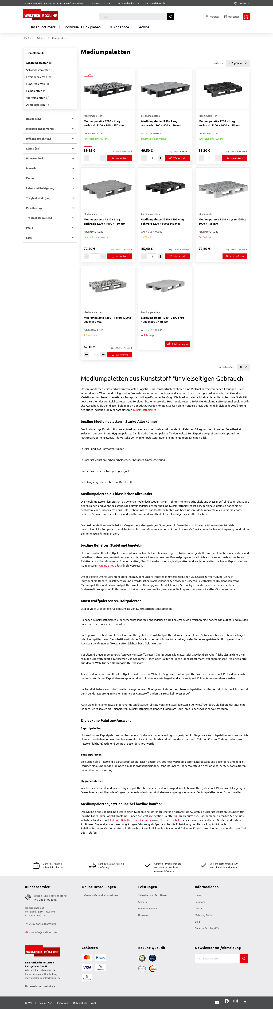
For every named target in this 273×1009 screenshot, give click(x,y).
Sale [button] (29, 237)
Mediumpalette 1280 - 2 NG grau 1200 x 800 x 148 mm (162, 320)
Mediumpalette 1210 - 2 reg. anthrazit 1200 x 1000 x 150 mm (104, 221)
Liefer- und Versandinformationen (100, 895)
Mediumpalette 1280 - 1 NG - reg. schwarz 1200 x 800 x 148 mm (163, 221)
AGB (93, 1002)
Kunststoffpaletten (145, 409)
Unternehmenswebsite (39, 986)
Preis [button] (29, 227)
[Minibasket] (246, 16)
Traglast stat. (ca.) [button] (38, 198)
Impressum (63, 1002)
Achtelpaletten (37, 104)
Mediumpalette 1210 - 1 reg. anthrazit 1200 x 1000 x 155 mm (219, 123)
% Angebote (119, 27)
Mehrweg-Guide (203, 915)
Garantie (143, 901)
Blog (197, 921)
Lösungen (200, 901)
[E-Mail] (217, 958)
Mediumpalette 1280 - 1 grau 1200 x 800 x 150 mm (107, 320)
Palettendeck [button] (35, 158)
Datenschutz (80, 1002)
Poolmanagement (148, 908)
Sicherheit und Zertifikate (152, 895)
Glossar (199, 908)
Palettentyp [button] (34, 208)
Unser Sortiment (39, 27)
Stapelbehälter (142, 820)
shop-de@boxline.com (41, 932)
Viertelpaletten (37, 97)
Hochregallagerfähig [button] (40, 128)
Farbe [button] (30, 178)
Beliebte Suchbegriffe (207, 928)
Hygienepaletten (38, 76)
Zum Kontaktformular (155, 3)
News (198, 895)
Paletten (37, 53)
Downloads (144, 915)
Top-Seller (238, 63)
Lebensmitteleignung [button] (40, 188)
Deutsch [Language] (242, 3)
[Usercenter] (212, 16)
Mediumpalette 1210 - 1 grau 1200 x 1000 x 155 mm (222, 221)
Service (143, 27)
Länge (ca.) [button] (33, 148)
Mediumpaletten (39, 62)
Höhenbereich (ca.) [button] (38, 138)
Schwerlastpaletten (40, 69)
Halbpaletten (36, 90)
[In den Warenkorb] (119, 158)
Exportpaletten (37, 83)
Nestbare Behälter (171, 820)
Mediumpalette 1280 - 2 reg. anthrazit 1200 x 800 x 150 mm (161, 123)
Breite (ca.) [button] (33, 118)
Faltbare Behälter (120, 820)
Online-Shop (106, 565)
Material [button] (31, 168)
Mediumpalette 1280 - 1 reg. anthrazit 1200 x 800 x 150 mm (104, 123)
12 (243, 367)
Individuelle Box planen (82, 27)
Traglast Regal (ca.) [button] (39, 218)
